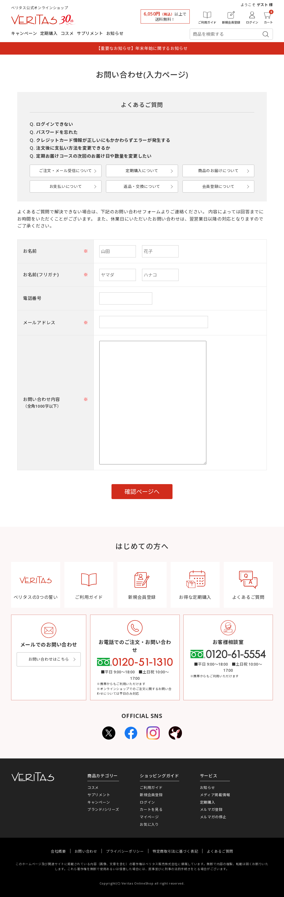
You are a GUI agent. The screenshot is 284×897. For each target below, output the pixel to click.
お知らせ (115, 33)
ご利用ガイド (151, 787)
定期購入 (49, 33)
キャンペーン (24, 33)
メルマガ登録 (211, 809)
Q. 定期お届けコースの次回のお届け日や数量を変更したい (91, 156)
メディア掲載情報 (215, 794)
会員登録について (218, 186)
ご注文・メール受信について (65, 170)
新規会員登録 (151, 794)
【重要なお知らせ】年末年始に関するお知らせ (142, 48)
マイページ (149, 816)
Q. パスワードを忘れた (54, 132)
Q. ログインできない (51, 124)
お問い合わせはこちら (48, 659)
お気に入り (149, 824)
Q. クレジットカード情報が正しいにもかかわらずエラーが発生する (100, 140)
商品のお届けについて (218, 170)
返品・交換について (142, 186)
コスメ (67, 33)
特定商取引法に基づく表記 (175, 851)
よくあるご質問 (220, 851)
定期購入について (142, 170)
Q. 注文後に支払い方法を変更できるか (70, 148)
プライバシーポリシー (125, 851)
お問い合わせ (86, 851)
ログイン (147, 802)
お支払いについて (65, 186)
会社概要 (58, 851)
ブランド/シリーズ (103, 809)
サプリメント (90, 33)
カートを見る (151, 809)
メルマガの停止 (213, 816)
